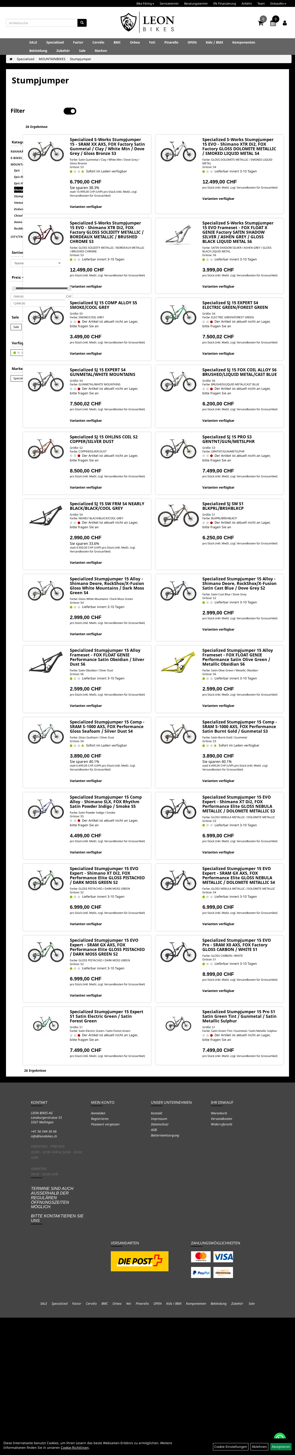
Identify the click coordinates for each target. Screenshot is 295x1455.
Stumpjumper (80, 59)
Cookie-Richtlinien (75, 1447)
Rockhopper (22, 214)
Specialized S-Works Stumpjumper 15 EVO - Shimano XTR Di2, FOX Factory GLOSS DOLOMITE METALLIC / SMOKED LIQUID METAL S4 (248, 135)
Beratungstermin (196, 3)
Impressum (159, 1256)
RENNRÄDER (20, 137)
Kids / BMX (214, 42)
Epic (17, 156)
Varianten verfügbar (133, 205)
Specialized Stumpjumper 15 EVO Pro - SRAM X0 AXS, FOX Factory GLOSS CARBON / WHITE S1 (249, 1061)
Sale (82, 50)
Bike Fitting (145, 3)
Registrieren (100, 1256)
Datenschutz (159, 1262)
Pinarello (171, 42)
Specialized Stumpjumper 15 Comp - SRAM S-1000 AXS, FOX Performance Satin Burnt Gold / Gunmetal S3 (248, 797)
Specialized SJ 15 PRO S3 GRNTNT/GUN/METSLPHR (248, 471)
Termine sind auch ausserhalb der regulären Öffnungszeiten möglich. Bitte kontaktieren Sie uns (57, 1342)
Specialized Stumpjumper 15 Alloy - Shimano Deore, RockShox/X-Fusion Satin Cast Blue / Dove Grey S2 (248, 631)
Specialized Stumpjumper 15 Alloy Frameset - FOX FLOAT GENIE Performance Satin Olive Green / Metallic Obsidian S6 (249, 717)
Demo (18, 207)
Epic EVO (20, 162)
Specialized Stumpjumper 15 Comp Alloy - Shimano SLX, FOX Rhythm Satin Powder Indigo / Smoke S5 (144, 884)
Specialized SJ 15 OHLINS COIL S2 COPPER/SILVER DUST (142, 473)
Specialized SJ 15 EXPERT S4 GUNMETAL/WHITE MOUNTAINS (145, 394)
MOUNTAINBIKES (52, 59)
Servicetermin (169, 3)
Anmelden (98, 1250)
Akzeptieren (281, 1446)
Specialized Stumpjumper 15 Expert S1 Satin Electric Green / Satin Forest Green (145, 1142)
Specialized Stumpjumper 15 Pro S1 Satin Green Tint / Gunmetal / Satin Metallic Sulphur (250, 1144)
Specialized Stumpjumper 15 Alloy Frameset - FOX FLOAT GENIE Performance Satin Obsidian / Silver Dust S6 (144, 717)
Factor (78, 42)
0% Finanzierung (224, 3)
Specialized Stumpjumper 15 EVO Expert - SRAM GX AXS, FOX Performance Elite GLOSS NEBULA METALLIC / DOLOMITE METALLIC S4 (248, 977)
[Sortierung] (36, 248)
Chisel (18, 201)
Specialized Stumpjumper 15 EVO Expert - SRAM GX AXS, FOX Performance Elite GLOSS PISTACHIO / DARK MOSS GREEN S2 (144, 1063)
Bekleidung (38, 50)
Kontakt (156, 1250)
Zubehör (63, 50)
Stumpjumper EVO (27, 182)
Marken (101, 50)
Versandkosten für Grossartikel (152, 194)
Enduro (19, 194)
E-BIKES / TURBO (23, 143)
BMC (117, 42)
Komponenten (243, 42)
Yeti (152, 42)
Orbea (135, 42)
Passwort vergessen (105, 1262)
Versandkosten (221, 1256)
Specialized (55, 42)
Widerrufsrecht (221, 1262)
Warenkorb (219, 1250)
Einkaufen (278, 3)
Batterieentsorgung (165, 1273)
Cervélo (98, 42)
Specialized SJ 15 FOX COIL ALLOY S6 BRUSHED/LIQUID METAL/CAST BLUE (250, 394)
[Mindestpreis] (38, 281)
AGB (154, 1267)
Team (261, 3)
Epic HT (19, 169)
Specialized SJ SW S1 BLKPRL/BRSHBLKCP (242, 547)
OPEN (192, 42)
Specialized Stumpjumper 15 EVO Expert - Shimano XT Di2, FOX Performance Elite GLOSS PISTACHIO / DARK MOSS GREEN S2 (144, 975)
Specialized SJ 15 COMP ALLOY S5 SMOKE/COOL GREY (141, 318)
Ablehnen (259, 1446)
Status (18, 188)
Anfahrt (247, 3)
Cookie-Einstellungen (230, 1446)
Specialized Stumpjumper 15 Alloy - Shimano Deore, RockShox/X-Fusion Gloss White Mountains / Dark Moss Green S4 (144, 633)
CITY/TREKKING (22, 222)
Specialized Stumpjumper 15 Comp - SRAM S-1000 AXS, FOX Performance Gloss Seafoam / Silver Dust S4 (144, 797)
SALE (33, 42)
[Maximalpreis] (38, 288)
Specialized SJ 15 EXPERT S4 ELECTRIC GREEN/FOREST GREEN (250, 318)
